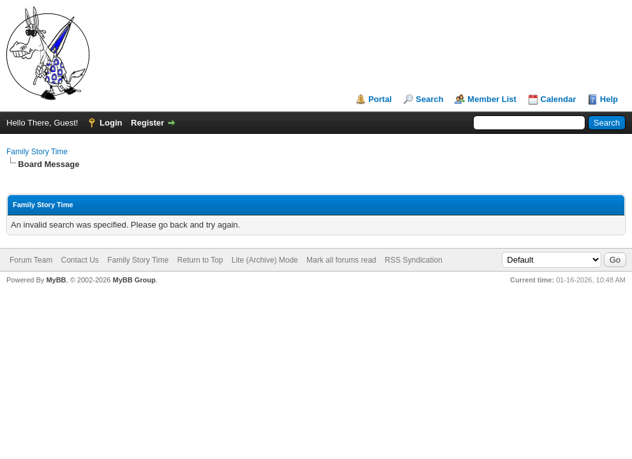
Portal (380, 99)
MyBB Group (133, 280)
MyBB (56, 280)
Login (111, 122)
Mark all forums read (341, 260)
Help (609, 99)
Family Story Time (37, 151)
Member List (491, 99)
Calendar (558, 99)
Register (147, 122)
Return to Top (200, 260)
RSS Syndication (413, 260)
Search (429, 99)
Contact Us (79, 260)
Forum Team (31, 260)
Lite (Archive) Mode (265, 260)
